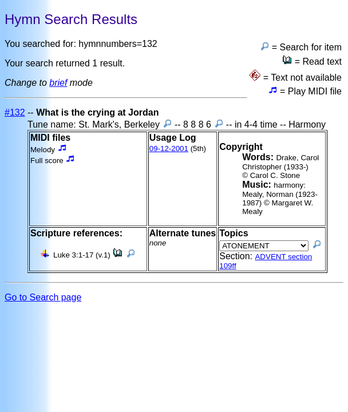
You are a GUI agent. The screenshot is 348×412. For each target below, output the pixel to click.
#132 (15, 112)
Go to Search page (43, 297)
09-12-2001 (168, 148)
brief (58, 83)
